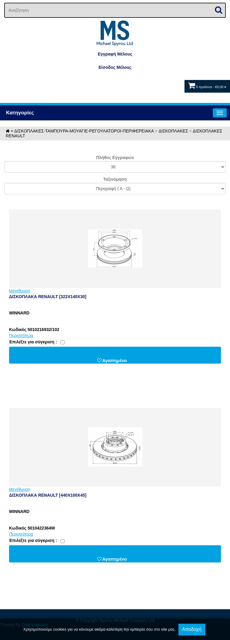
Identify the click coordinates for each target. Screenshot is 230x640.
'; (115, 167)
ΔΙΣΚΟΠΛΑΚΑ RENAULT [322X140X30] (47, 296)
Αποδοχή (192, 629)
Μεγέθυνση (19, 290)
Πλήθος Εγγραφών (115, 157)
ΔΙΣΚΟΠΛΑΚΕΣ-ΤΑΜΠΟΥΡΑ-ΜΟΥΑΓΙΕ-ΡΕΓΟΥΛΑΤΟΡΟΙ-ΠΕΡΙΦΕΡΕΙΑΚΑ (84, 131)
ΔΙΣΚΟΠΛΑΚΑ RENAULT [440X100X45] (47, 495)
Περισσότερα (21, 335)
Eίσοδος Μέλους (115, 67)
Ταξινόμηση (115, 179)
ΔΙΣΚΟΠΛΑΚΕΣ (173, 131)
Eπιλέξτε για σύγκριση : (33, 341)
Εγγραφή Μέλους (115, 54)
